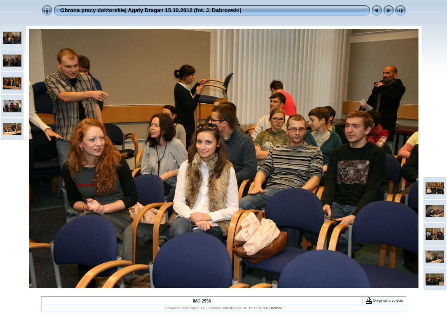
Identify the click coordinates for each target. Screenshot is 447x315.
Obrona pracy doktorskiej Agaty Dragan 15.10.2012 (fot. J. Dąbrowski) (151, 10)
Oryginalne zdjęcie (384, 300)
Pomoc (276, 308)
